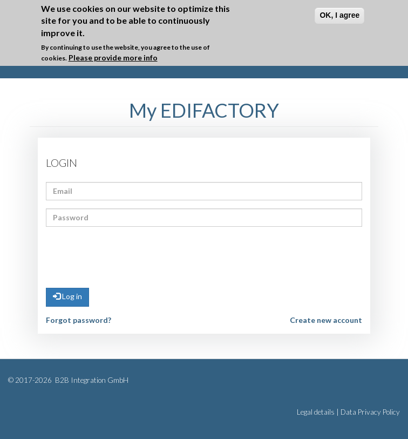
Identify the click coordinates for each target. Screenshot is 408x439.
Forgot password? (78, 320)
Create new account (326, 320)
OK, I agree (339, 15)
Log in (67, 296)
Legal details (316, 412)
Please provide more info (113, 57)
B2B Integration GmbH (90, 380)
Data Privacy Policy (370, 412)
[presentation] (128, 256)
